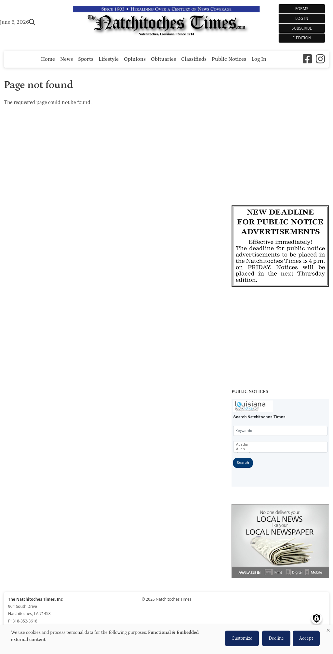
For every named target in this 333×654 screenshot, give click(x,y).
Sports (85, 59)
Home (48, 59)
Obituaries (163, 59)
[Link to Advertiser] (280, 247)
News (66, 59)
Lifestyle (109, 59)
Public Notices (229, 59)
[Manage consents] (316, 618)
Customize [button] (242, 638)
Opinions (135, 59)
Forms (301, 8)
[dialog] (166, 639)
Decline (276, 638)
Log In (301, 18)
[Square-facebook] (307, 59)
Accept (306, 638)
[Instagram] (320, 59)
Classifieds (193, 59)
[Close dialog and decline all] (328, 629)
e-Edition (301, 38)
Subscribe (302, 28)
